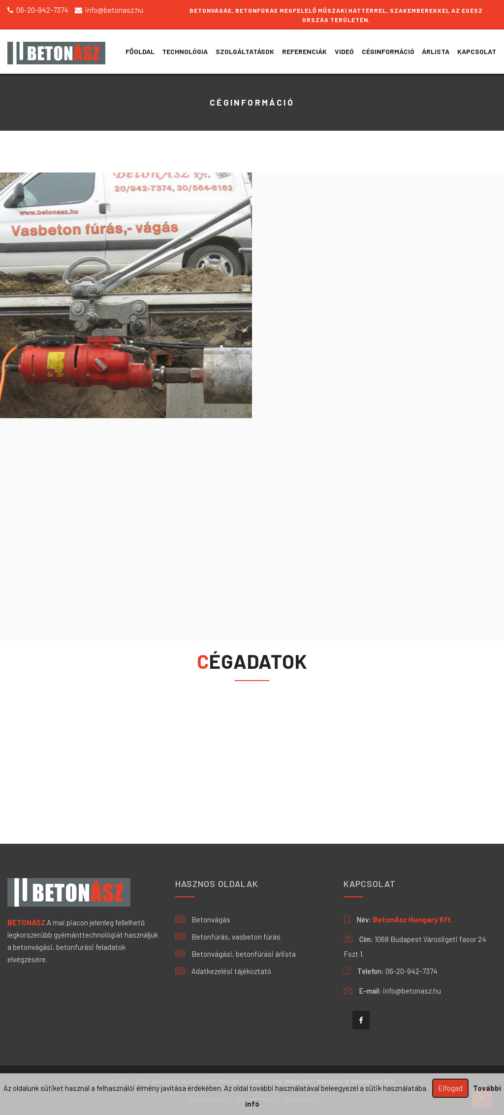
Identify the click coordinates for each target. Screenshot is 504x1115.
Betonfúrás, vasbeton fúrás (228, 936)
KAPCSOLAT (476, 51)
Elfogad (450, 1088)
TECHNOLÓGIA (185, 51)
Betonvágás (202, 919)
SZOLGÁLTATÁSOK (245, 51)
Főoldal (140, 51)
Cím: (366, 939)
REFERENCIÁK (304, 51)
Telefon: (370, 971)
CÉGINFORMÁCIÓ (388, 51)
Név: (363, 919)
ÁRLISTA (435, 51)
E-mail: (370, 990)
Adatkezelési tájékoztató (223, 971)
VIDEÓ (344, 51)
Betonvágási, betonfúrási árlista (235, 953)
